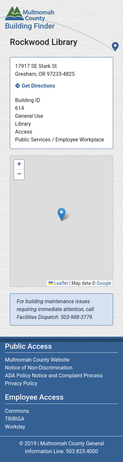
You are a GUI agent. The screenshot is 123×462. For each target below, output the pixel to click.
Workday (15, 427)
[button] (61, 214)
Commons (17, 411)
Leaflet (58, 283)
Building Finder (30, 26)
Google (104, 283)
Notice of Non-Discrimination (38, 368)
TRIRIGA (14, 419)
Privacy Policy (21, 383)
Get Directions (38, 86)
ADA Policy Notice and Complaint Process (54, 375)
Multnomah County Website (37, 360)
